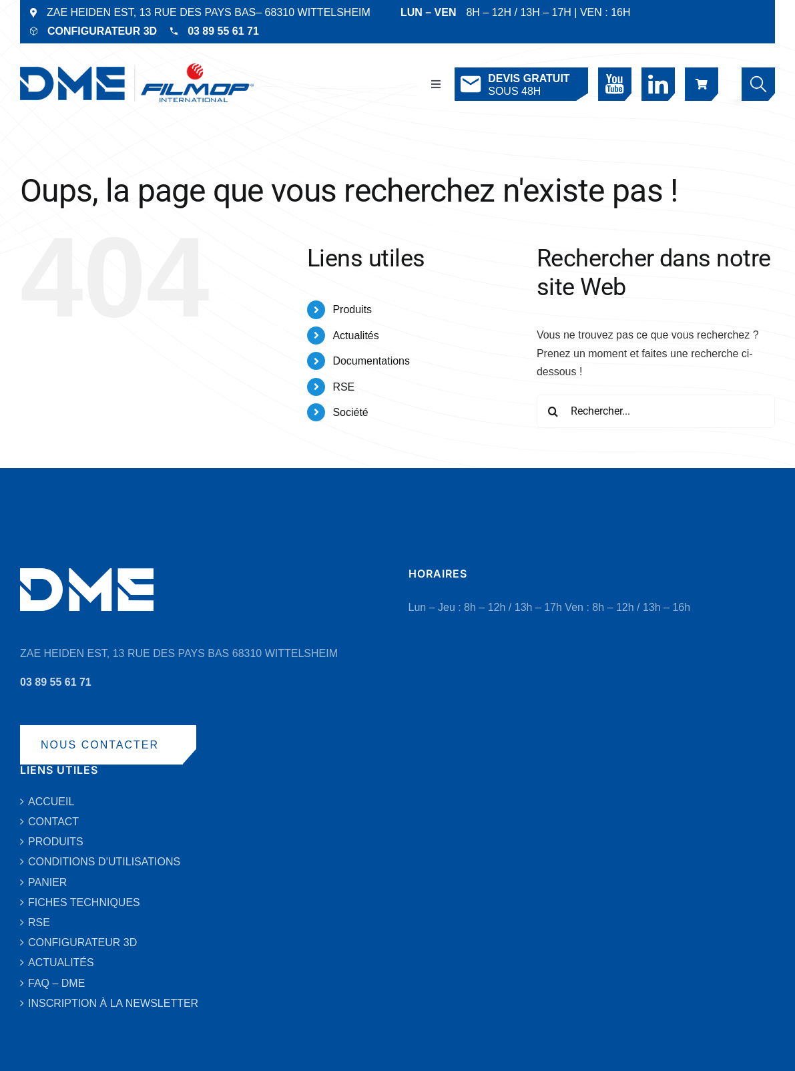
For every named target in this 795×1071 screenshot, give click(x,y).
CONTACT (53, 821)
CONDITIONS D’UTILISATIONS (104, 861)
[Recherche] (553, 411)
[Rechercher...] (656, 411)
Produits (352, 309)
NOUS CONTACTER (100, 745)
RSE (343, 387)
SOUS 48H (513, 84)
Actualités (355, 335)
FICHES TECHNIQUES (84, 902)
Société (350, 412)
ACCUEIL (51, 801)
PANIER (47, 882)
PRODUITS (55, 841)
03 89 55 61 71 (223, 31)
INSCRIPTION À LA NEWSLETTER (113, 1003)
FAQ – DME (56, 983)
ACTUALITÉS (61, 962)
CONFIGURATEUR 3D (102, 31)
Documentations (371, 361)
